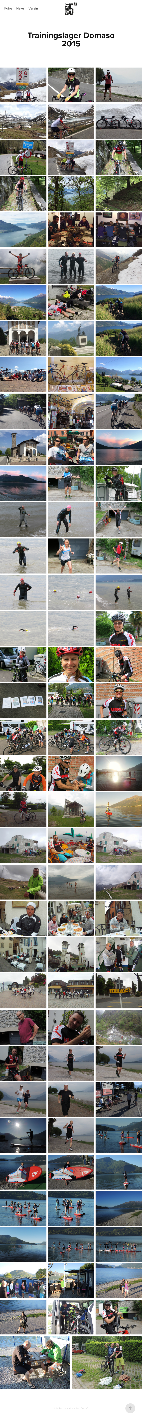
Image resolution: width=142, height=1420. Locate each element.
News (20, 8)
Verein (33, 8)
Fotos (8, 8)
